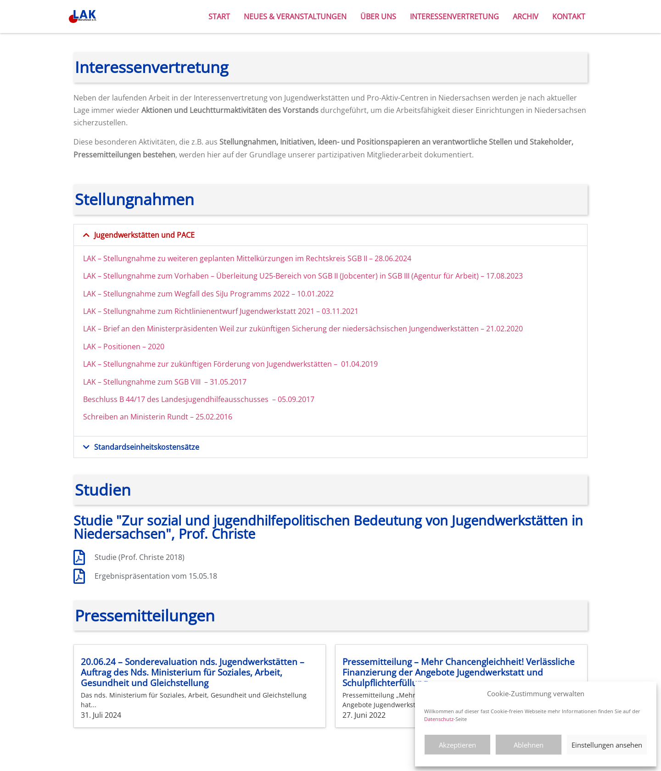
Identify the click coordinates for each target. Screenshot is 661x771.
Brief (112, 329)
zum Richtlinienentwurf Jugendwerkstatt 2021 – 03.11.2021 (258, 311)
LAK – (93, 329)
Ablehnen (528, 744)
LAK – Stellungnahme (120, 311)
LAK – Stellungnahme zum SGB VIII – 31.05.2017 (164, 382)
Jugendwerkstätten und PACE (144, 235)
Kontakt (568, 16)
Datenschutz (439, 718)
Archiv (525, 16)
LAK (90, 258)
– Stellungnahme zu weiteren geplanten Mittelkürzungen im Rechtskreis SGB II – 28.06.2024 (254, 258)
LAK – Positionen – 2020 (123, 346)
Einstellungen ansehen (606, 744)
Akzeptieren (457, 744)
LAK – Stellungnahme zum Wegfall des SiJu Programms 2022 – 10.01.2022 (208, 294)
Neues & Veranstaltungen (295, 16)
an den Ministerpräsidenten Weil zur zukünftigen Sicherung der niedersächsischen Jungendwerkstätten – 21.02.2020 (322, 329)
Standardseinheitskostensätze (146, 447)
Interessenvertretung (454, 16)
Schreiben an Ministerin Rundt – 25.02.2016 (157, 417)
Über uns (378, 16)
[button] (330, 235)
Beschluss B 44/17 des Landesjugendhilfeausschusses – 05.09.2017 (198, 399)
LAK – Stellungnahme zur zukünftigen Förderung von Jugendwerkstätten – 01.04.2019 (230, 364)
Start (219, 16)
